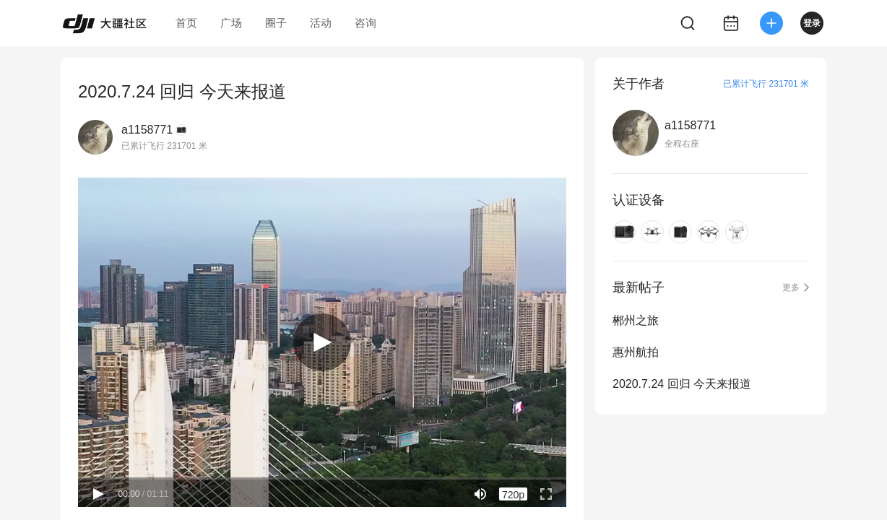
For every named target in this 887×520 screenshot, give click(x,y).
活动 (321, 23)
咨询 (365, 23)
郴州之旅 (636, 320)
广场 (231, 23)
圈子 (276, 23)
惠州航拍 (636, 352)
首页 (186, 23)
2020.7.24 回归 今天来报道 (682, 384)
